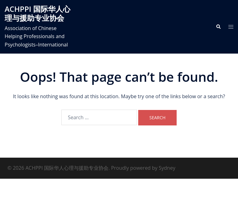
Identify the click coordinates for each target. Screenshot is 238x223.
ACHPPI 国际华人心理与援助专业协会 (37, 13)
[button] (218, 26)
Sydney (167, 167)
